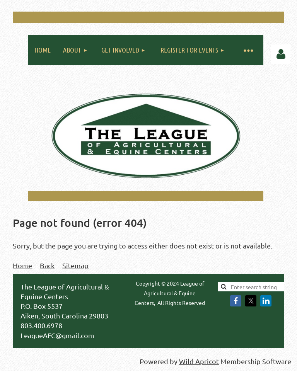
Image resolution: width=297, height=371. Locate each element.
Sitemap (75, 265)
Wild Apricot (199, 361)
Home (22, 265)
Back (47, 265)
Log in (280, 54)
